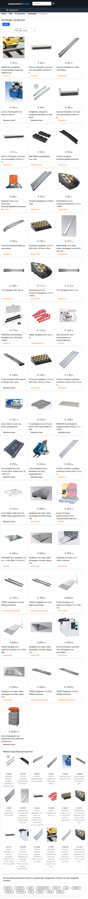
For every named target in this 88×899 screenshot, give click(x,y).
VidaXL (60, 892)
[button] (12, 10)
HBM (66, 888)
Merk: (6, 24)
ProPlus (21, 892)
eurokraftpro (43, 888)
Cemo (30, 888)
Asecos (7, 888)
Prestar (9, 892)
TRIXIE (50, 892)
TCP (31, 892)
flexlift (56, 888)
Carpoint (19, 888)
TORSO (40, 892)
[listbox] (25, 31)
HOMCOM (76, 888)
